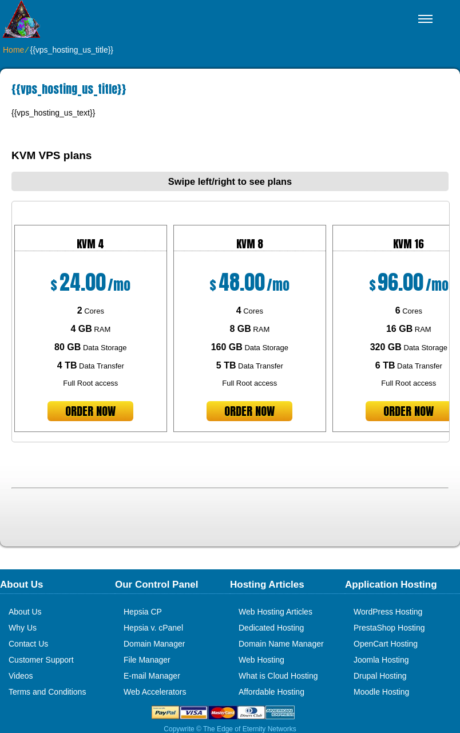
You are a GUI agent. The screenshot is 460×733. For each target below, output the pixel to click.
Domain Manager (154, 643)
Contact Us (28, 643)
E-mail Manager (152, 675)
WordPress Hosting (388, 611)
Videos (21, 675)
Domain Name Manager (281, 643)
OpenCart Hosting (386, 643)
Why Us (23, 627)
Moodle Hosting (381, 691)
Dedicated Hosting (271, 627)
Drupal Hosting (380, 675)
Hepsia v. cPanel (153, 627)
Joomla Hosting (381, 659)
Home (13, 49)
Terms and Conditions (47, 691)
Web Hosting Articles (275, 611)
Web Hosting (261, 659)
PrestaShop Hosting (389, 627)
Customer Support (41, 659)
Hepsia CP (143, 611)
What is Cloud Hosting (278, 675)
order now (90, 411)
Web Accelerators (155, 691)
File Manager (147, 659)
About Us (25, 611)
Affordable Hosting (271, 691)
